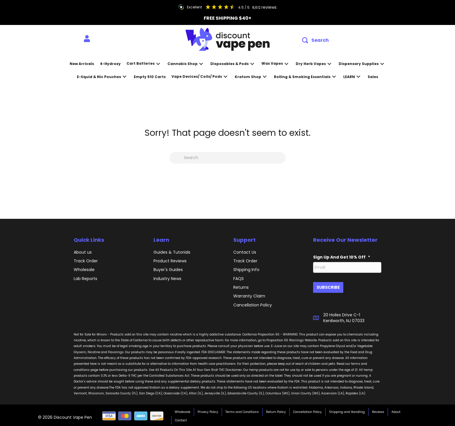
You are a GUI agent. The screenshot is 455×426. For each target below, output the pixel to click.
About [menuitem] (395, 410)
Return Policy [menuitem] (276, 410)
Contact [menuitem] (181, 419)
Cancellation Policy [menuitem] (307, 410)
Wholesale (84, 269)
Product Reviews (170, 261)
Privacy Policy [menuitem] (208, 410)
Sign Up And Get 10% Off (341, 257)
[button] (315, 40)
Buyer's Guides (168, 269)
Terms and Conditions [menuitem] (242, 410)
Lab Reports (85, 278)
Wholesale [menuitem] (182, 410)
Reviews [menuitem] (378, 410)
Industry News (167, 278)
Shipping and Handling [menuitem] (347, 410)
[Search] (227, 158)
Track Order (86, 261)
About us (83, 252)
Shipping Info (246, 269)
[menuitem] (87, 39)
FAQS (238, 278)
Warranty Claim (249, 296)
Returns (241, 287)
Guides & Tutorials (172, 252)
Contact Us (244, 252)
